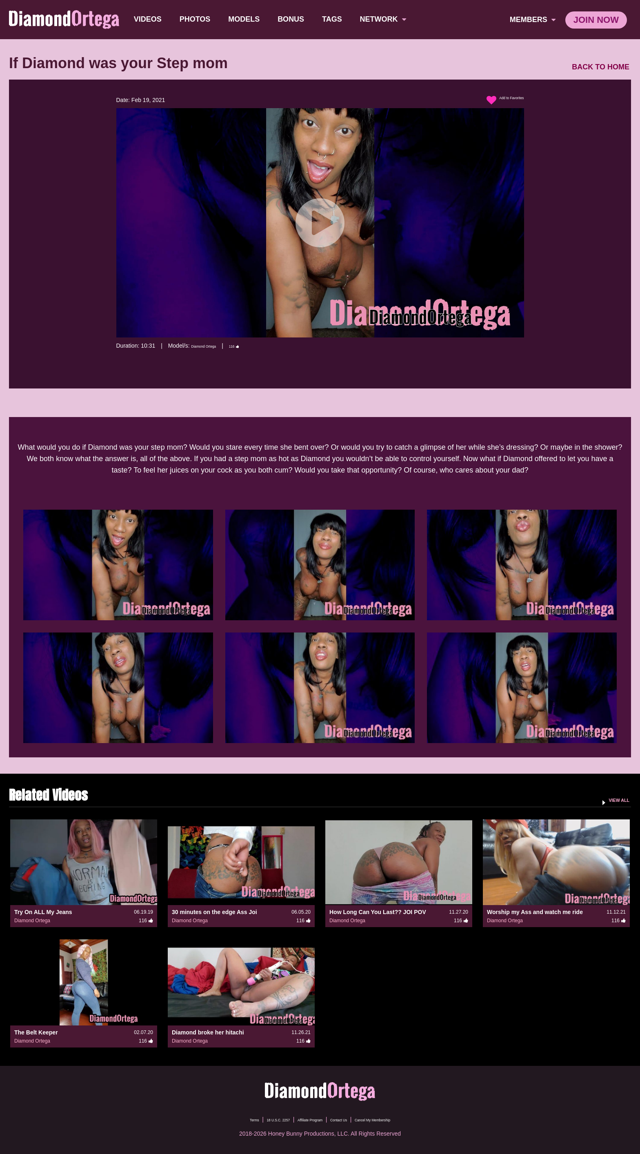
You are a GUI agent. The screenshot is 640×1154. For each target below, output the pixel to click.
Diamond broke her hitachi (208, 1032)
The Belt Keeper (36, 1032)
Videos (151, 19)
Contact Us (347, 1119)
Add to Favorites (496, 100)
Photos (198, 19)
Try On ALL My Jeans (43, 912)
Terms (217, 1119)
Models (247, 19)
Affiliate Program (303, 1119)
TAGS (335, 19)
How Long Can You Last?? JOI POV (377, 912)
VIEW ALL (612, 799)
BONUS (294, 19)
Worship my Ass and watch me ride (535, 912)
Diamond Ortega (212, 345)
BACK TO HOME (600, 67)
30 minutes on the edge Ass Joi (214, 912)
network (386, 19)
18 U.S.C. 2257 (253, 1119)
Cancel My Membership (400, 1119)
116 (254, 345)
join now (596, 20)
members (533, 20)
